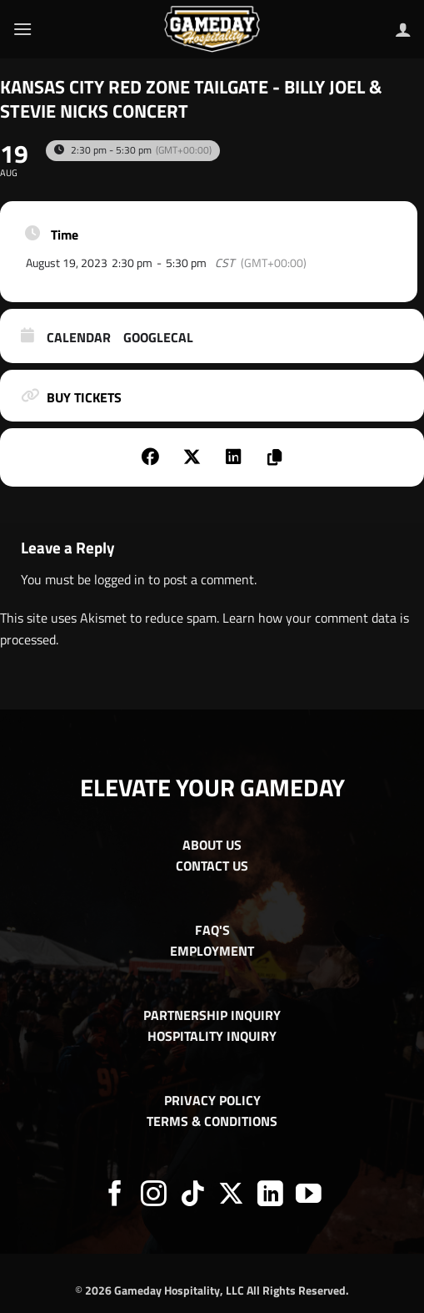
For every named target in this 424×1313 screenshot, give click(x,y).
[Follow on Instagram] (154, 1195)
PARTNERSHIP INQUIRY (212, 1015)
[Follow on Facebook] (115, 1195)
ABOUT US (212, 845)
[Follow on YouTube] (309, 1195)
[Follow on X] (231, 1195)
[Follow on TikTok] (193, 1195)
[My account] (403, 29)
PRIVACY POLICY (212, 1100)
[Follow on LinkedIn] (270, 1195)
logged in (119, 579)
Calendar (79, 338)
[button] (22, 28)
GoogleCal (158, 338)
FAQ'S (212, 930)
